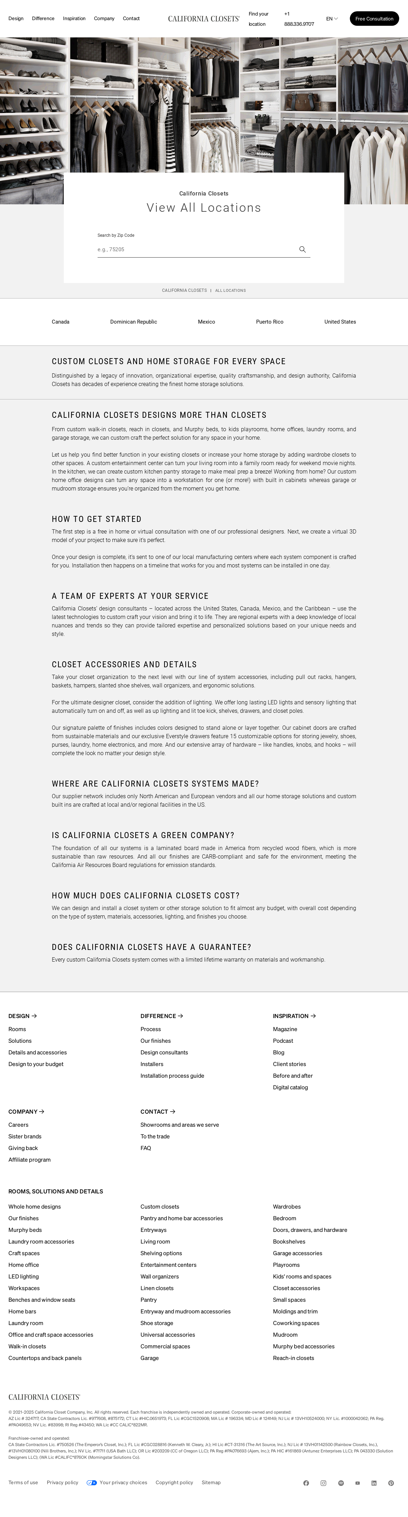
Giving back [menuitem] (23, 1147)
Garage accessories (297, 1253)
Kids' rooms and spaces (302, 1276)
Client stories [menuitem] (289, 1063)
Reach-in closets (293, 1357)
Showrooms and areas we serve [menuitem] (180, 1124)
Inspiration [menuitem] (291, 1015)
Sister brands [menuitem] (25, 1136)
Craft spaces (24, 1253)
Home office (23, 1264)
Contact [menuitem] (154, 1111)
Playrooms (286, 1264)
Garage (150, 1357)
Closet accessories (296, 1288)
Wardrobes (287, 1206)
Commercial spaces (165, 1346)
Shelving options (161, 1253)
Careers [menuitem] (18, 1124)
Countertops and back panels (45, 1357)
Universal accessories (168, 1334)
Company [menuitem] (22, 1111)
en (329, 18)
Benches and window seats (41, 1299)
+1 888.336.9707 (299, 18)
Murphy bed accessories (304, 1346)
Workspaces (24, 1288)
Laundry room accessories (41, 1241)
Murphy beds (25, 1229)
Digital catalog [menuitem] (290, 1087)
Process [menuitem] (151, 1029)
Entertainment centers (169, 1264)
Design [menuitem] (19, 1015)
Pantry (149, 1299)
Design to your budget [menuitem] (35, 1063)
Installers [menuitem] (152, 1063)
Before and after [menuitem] (293, 1075)
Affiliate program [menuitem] (29, 1159)
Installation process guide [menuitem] (172, 1075)
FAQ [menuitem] (146, 1147)
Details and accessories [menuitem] (37, 1052)
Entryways (154, 1229)
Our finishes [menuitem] (156, 1040)
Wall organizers (160, 1276)
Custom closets (160, 1206)
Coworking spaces (296, 1322)
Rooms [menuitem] (17, 1029)
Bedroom (284, 1218)
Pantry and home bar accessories (182, 1218)
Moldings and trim (295, 1311)
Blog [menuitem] (278, 1052)
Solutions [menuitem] (20, 1040)
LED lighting (23, 1276)
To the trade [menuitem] (155, 1136)
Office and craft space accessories (50, 1334)
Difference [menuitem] (158, 1015)
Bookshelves (289, 1241)
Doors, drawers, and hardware (310, 1229)
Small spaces (289, 1299)
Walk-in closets (27, 1346)
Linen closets (157, 1288)
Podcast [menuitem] (283, 1040)
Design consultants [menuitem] (164, 1052)
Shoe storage (157, 1322)
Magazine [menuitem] (285, 1029)
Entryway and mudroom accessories (186, 1311)
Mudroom (285, 1334)
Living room (155, 1241)
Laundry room (25, 1322)
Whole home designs (34, 1206)
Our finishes (23, 1218)
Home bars (22, 1311)
